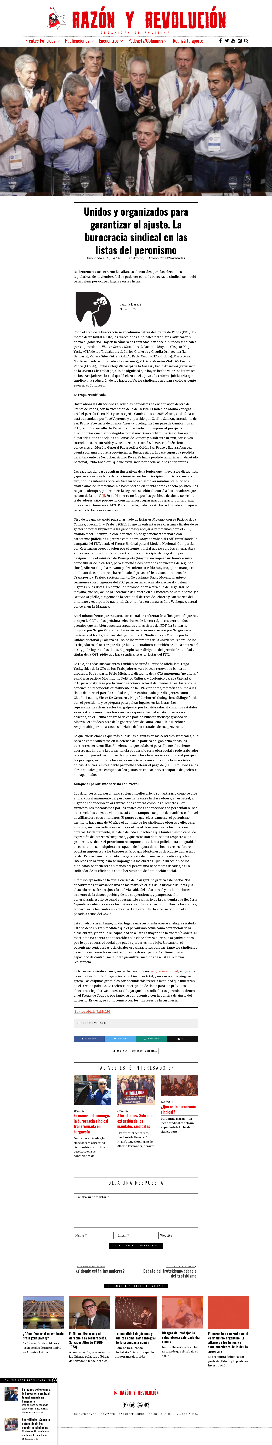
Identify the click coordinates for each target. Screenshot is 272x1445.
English (167, 1425)
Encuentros (109, 40)
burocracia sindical (144, 1050)
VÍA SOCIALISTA (187, 1425)
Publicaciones (77, 40)
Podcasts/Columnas (145, 40)
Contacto (107, 1425)
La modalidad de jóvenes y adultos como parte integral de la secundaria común (135, 1349)
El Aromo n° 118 (156, 258)
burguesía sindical (164, 971)
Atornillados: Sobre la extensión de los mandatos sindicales (135, 1123)
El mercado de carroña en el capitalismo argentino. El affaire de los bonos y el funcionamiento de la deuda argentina (228, 1353)
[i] (103, 496)
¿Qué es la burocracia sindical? (171, 1111)
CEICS (153, 1425)
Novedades (177, 258)
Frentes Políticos (40, 40)
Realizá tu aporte (188, 40)
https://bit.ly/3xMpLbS (93, 1011)
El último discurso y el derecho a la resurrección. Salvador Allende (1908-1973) (88, 1351)
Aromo (138, 258)
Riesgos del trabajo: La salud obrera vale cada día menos (181, 1348)
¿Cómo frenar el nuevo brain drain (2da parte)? (43, 1346)
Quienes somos (85, 1425)
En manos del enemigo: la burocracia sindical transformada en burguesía (90, 1128)
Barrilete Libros (132, 1425)
